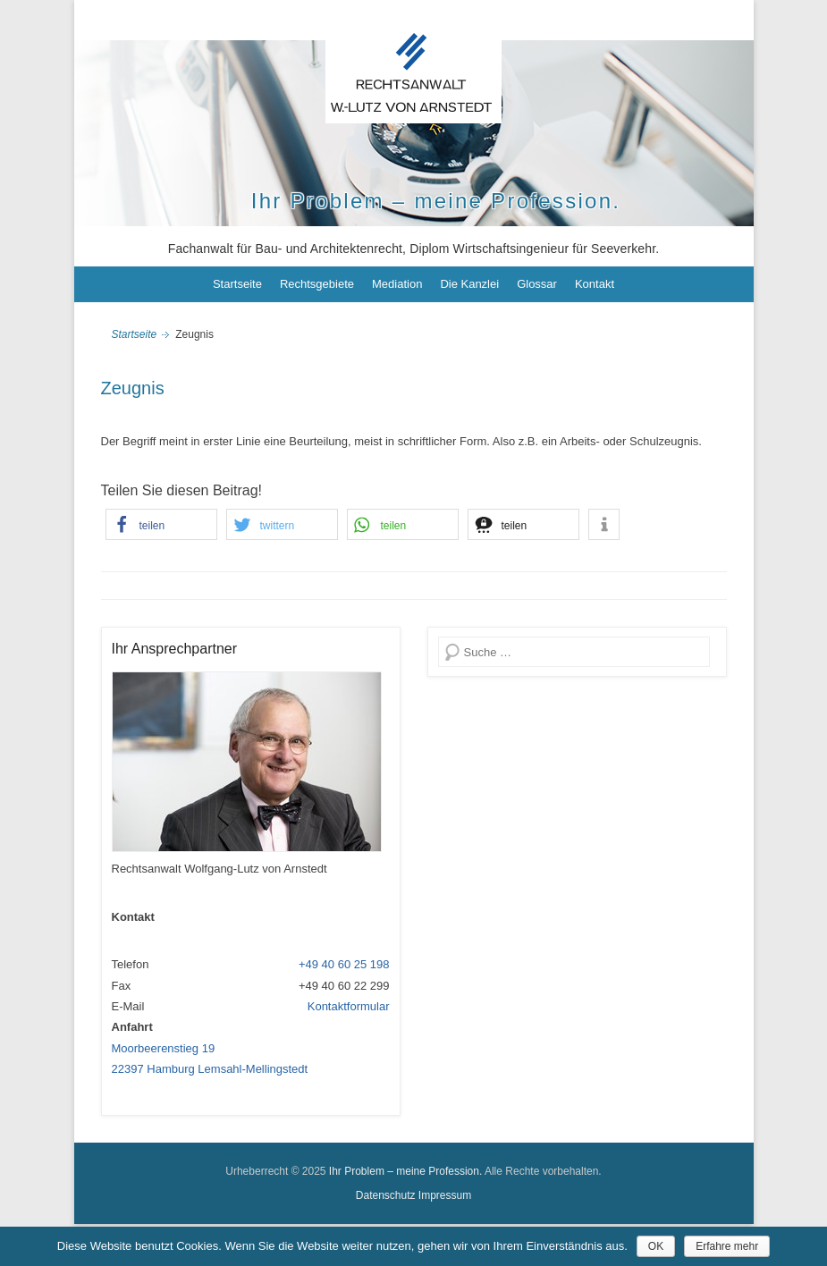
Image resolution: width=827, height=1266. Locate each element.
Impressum (444, 1195)
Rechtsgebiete (317, 284)
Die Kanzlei (469, 284)
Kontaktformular (349, 1006)
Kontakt (594, 284)
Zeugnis (133, 388)
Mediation (397, 284)
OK (655, 1246)
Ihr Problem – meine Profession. (436, 201)
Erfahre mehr (727, 1246)
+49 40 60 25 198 (344, 964)
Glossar (537, 284)
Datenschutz (386, 1195)
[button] (161, 524)
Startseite (237, 284)
